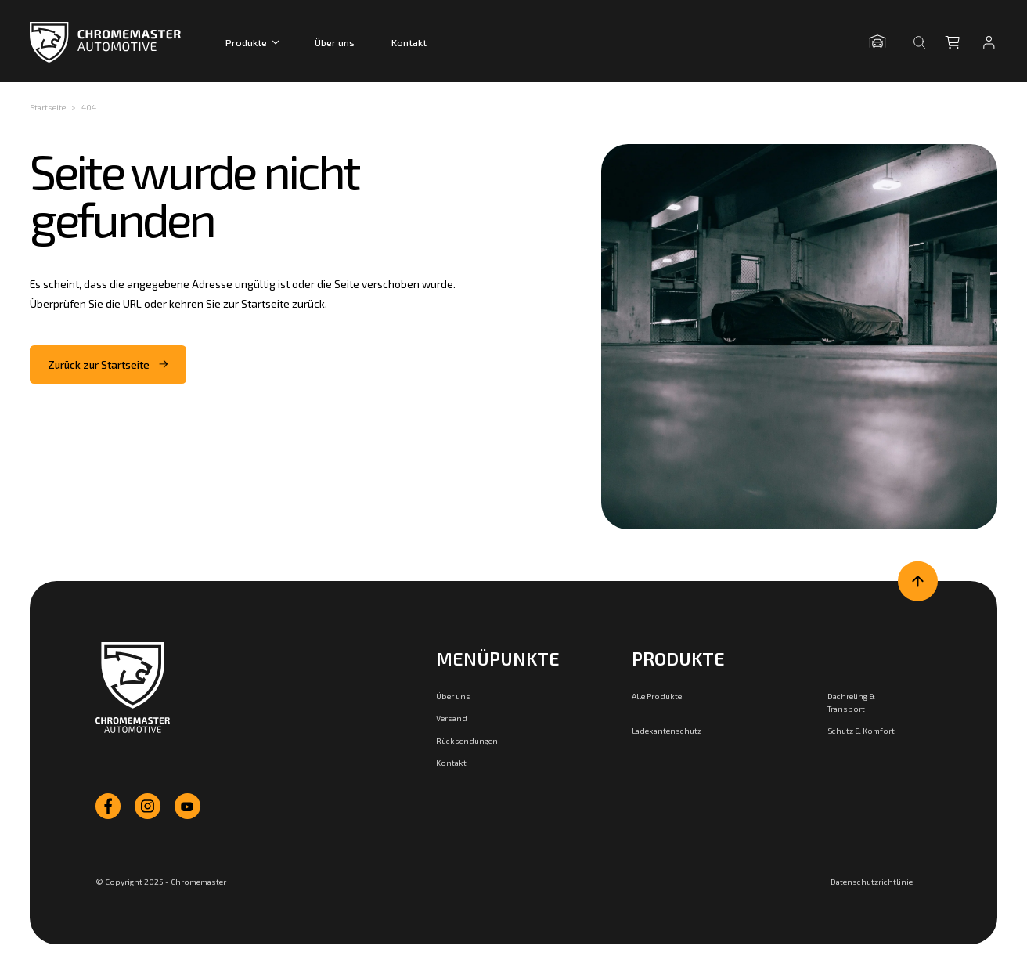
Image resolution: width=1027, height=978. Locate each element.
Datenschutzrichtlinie (872, 881)
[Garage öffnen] (881, 42)
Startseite (48, 107)
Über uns (335, 42)
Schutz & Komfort (861, 730)
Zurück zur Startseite (108, 364)
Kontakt (409, 42)
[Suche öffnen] (919, 42)
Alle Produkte (657, 696)
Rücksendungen (467, 740)
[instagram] (147, 806)
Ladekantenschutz (666, 730)
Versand (451, 718)
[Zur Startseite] (132, 688)
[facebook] (108, 806)
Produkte (252, 42)
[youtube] (187, 806)
